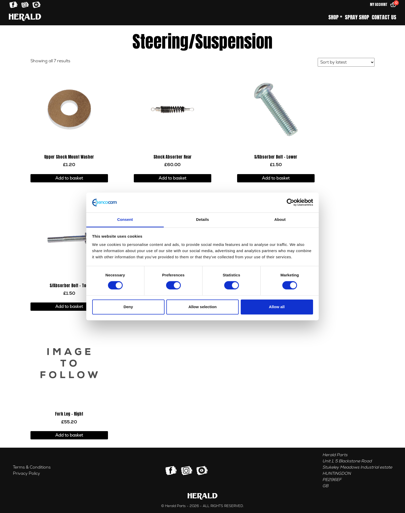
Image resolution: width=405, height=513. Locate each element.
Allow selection (202, 307)
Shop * (335, 17)
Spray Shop (357, 17)
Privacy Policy (26, 473)
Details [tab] (202, 219)
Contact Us (384, 17)
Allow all (277, 307)
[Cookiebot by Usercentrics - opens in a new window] (290, 202)
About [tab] (280, 219)
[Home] (25, 17)
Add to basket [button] (69, 178)
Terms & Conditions (32, 467)
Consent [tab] (125, 219)
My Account (378, 4)
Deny (128, 307)
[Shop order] (346, 62)
